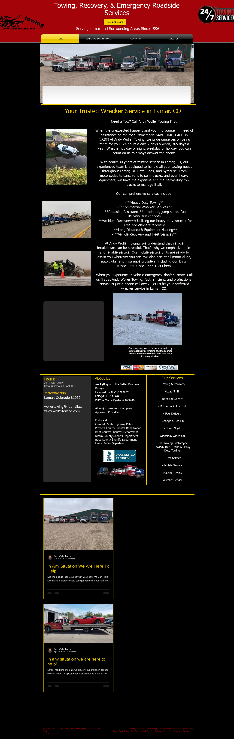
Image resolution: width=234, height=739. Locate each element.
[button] (115, 22)
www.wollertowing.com (62, 411)
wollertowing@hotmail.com (64, 407)
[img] (57, 95)
